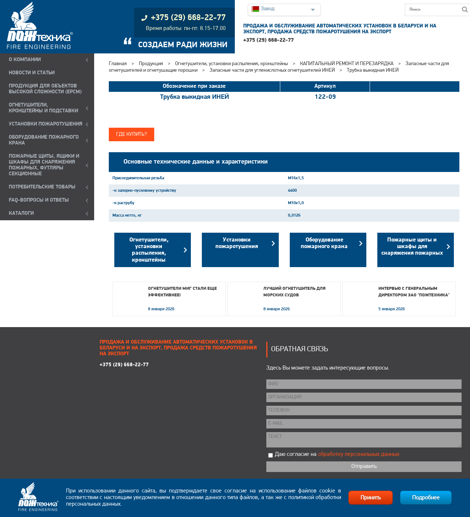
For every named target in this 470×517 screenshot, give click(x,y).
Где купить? (131, 134)
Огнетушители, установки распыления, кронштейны (231, 64)
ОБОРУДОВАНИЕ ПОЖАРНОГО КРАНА (44, 140)
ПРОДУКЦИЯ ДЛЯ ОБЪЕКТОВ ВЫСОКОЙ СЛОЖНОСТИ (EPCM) (45, 89)
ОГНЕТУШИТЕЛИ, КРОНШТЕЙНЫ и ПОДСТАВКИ (43, 108)
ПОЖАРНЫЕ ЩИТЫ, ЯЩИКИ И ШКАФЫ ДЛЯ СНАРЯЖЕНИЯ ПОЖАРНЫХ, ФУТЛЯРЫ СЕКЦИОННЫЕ (44, 165)
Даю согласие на (337, 454)
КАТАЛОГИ (21, 213)
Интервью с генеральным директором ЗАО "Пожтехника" (413, 291)
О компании (25, 60)
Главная (118, 64)
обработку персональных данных (358, 454)
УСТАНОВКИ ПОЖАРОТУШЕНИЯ (45, 124)
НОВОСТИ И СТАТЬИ (32, 73)
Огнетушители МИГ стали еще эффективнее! (182, 291)
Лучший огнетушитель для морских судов (294, 291)
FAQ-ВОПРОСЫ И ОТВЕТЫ (39, 200)
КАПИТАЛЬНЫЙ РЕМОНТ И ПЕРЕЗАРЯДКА (347, 64)
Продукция (151, 64)
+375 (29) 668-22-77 (268, 40)
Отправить (364, 466)
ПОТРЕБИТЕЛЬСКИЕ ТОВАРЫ (42, 187)
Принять (370, 498)
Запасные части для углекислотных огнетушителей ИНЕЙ (273, 70)
